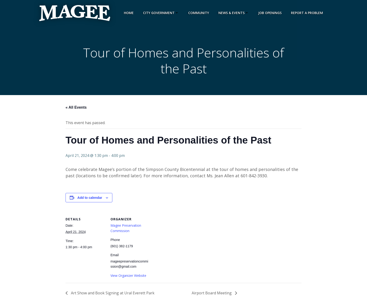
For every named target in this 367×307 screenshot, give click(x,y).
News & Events (233, 13)
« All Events (76, 107)
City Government (161, 13)
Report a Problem (307, 13)
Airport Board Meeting (212, 293)
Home (129, 13)
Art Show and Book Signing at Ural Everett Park (112, 293)
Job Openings (270, 13)
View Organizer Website (128, 275)
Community (198, 13)
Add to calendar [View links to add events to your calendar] (89, 198)
